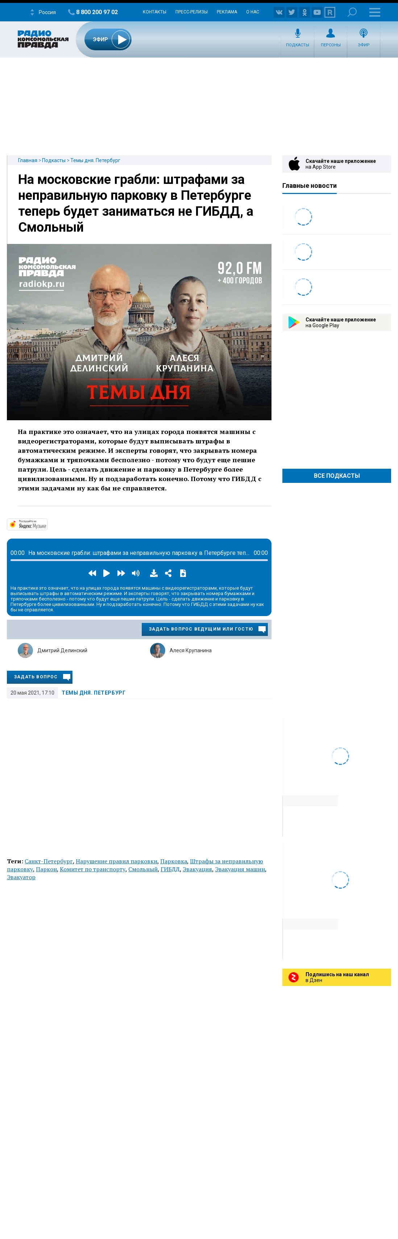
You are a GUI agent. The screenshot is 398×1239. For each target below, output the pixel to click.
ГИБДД (170, 869)
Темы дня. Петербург (95, 160)
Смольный (143, 869)
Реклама (227, 11)
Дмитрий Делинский (62, 650)
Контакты (154, 11)
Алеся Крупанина (191, 650)
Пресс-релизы (191, 11)
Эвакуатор (21, 877)
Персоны (331, 45)
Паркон (46, 869)
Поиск (352, 12)
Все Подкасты (337, 475)
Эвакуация (197, 869)
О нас (252, 11)
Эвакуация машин (240, 869)
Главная (27, 160)
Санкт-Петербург (49, 861)
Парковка (173, 861)
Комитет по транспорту (92, 869)
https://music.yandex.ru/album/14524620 (46, 524)
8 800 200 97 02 (97, 12)
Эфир (364, 45)
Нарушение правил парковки (116, 861)
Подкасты (297, 45)
